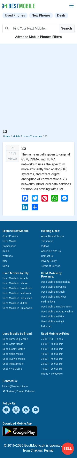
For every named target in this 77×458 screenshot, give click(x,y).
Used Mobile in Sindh (53, 291)
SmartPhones (10, 236)
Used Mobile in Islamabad (55, 281)
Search (66, 28)
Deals (61, 15)
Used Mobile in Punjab (53, 286)
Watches (7, 256)
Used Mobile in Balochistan (56, 306)
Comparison (9, 246)
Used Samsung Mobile (15, 339)
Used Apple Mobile (12, 344)
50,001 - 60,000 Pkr (52, 349)
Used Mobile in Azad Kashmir (57, 311)
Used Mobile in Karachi (15, 278)
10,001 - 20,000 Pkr (52, 368)
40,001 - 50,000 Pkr (52, 353)
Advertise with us (51, 251)
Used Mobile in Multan (15, 303)
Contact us (47, 256)
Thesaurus (47, 241)
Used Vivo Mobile (12, 368)
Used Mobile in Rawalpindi (17, 288)
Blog (5, 261)
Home (6, 136)
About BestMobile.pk (52, 236)
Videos (45, 246)
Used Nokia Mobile (12, 353)
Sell (68, 449)
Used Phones (15, 15)
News (5, 266)
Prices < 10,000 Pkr (52, 373)
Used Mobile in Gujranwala (17, 308)
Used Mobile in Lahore (15, 283)
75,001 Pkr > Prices (52, 339)
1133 (12, 153)
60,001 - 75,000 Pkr (52, 344)
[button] (71, 5)
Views (12, 159)
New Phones (41, 15)
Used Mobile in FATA (52, 316)
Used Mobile (9, 241)
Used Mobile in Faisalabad (17, 298)
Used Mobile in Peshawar (16, 293)
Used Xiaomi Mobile (13, 349)
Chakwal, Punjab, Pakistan (18, 391)
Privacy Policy (49, 261)
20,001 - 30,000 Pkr (52, 363)
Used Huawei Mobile (13, 358)
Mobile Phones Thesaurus (27, 136)
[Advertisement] (38, 87)
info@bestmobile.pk (15, 386)
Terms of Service (50, 266)
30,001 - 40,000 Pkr (52, 358)
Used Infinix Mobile (13, 363)
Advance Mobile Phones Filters (38, 37)
